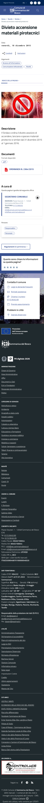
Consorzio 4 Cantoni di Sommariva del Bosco (18, 742)
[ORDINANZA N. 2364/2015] (6, 170)
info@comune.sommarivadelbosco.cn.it (18, 210)
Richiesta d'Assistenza (10, 655)
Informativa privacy (8, 666)
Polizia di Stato (7, 723)
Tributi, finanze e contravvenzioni (14, 450)
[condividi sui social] (7, 53)
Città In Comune (18, 798)
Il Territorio (5, 505)
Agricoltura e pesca (8, 405)
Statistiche (5, 684)
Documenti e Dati (8, 381)
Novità (10, 19)
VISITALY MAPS (7, 701)
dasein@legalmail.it (12, 621)
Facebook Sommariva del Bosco (13, 716)
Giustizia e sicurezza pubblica (12, 435)
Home (3, 19)
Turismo (4, 453)
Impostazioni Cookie (9, 673)
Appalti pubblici (7, 416)
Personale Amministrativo (11, 389)
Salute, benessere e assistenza (13, 446)
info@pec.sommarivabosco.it (15, 212)
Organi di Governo (8, 370)
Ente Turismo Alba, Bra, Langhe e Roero (16, 719)
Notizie (17, 19)
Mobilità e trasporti (8, 442)
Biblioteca (5, 474)
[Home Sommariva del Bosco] (21, 10)
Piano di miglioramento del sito (13, 640)
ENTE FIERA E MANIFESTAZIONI (14, 708)
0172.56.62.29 (10, 538)
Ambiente (5, 409)
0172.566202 (18, 205)
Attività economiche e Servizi (12, 516)
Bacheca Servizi (7, 658)
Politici (3, 392)
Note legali (5, 670)
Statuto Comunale (8, 662)
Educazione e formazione (11, 431)
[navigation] (4, 10)
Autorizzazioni (6, 420)
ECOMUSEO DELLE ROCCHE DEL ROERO (17, 705)
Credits (4, 677)
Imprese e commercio (9, 439)
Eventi (3, 498)
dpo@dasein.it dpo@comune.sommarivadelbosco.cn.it (16, 617)
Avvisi (3, 485)
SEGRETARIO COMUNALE (16, 196)
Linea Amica (6, 745)
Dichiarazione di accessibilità (12, 636)
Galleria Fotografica (8, 509)
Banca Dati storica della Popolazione (15, 749)
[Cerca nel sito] (37, 10)
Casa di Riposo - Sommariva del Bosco (16, 727)
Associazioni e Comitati (10, 520)
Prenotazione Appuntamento (12, 647)
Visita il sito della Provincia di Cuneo (15, 738)
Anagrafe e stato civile (10, 413)
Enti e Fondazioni (8, 385)
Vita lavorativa (7, 457)
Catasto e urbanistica (9, 424)
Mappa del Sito (7, 688)
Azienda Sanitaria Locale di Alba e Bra (16, 731)
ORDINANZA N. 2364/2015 (21, 169)
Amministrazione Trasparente (12, 632)
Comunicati (5, 477)
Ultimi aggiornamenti (9, 681)
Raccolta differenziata (9, 712)
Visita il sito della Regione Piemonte (15, 734)
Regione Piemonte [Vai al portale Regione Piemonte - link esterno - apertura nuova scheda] (9, 3)
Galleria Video (6, 512)
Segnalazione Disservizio (10, 651)
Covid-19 (5, 481)
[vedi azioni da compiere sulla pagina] (19, 53)
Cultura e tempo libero (10, 427)
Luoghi (4, 501)
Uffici (3, 378)
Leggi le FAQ (6, 644)
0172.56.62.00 (10, 535)
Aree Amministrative (9, 374)
